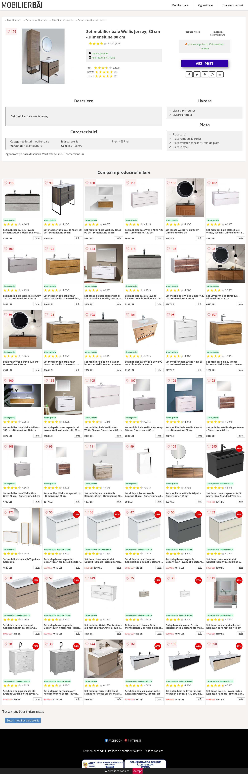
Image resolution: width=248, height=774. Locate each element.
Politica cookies (153, 751)
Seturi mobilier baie (37, 20)
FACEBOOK (113, 740)
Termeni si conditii (94, 751)
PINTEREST (133, 740)
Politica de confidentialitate (125, 751)
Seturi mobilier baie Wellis (92, 20)
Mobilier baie (180, 5)
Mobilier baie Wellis (62, 20)
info (37, 238)
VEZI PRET (205, 63)
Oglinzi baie (205, 5)
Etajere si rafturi (233, 5)
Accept (137, 771)
